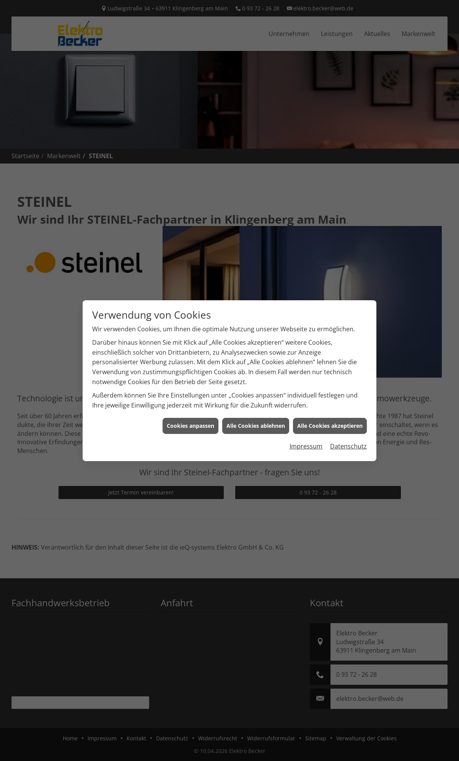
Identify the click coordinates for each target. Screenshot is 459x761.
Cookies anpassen (190, 407)
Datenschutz (348, 428)
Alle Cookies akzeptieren (330, 407)
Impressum (306, 428)
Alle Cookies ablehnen (255, 407)
